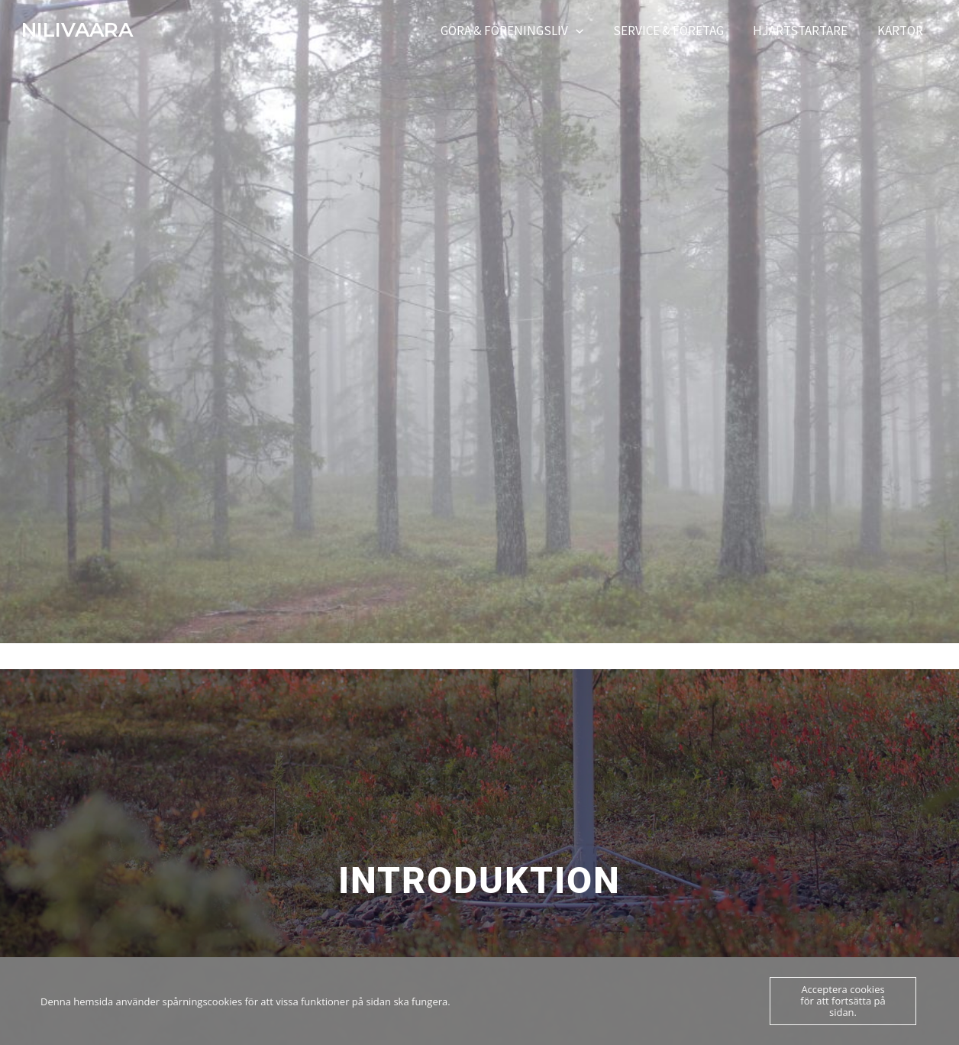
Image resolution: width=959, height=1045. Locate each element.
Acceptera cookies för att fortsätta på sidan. (842, 1000)
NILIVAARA (77, 30)
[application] (588, 30)
